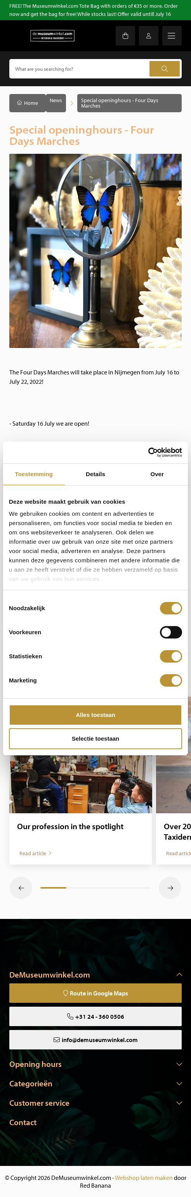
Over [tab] (157, 474)
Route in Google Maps (99, 993)
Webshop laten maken (144, 1177)
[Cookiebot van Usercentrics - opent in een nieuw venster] (148, 452)
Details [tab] (95, 474)
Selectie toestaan (96, 738)
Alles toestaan (95, 715)
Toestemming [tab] (34, 474)
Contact (22, 1122)
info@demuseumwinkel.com (100, 1040)
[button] (21, 887)
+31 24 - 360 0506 (99, 1016)
